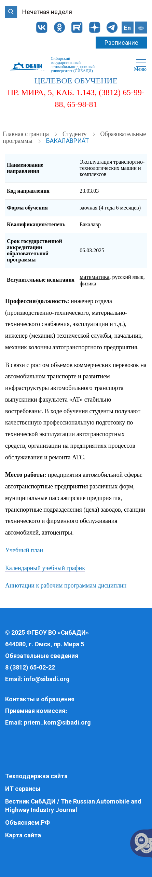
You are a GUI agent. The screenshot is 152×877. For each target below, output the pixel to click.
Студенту (75, 134)
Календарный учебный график (45, 568)
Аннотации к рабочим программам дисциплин (65, 585)
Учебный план (24, 550)
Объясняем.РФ (27, 822)
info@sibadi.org (47, 679)
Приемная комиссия (35, 710)
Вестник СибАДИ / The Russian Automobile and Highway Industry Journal (73, 806)
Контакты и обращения (39, 699)
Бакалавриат (67, 140)
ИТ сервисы (23, 788)
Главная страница (26, 134)
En (127, 27)
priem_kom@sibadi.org (57, 722)
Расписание (121, 42)
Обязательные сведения (41, 655)
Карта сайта (23, 835)
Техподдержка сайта (36, 776)
